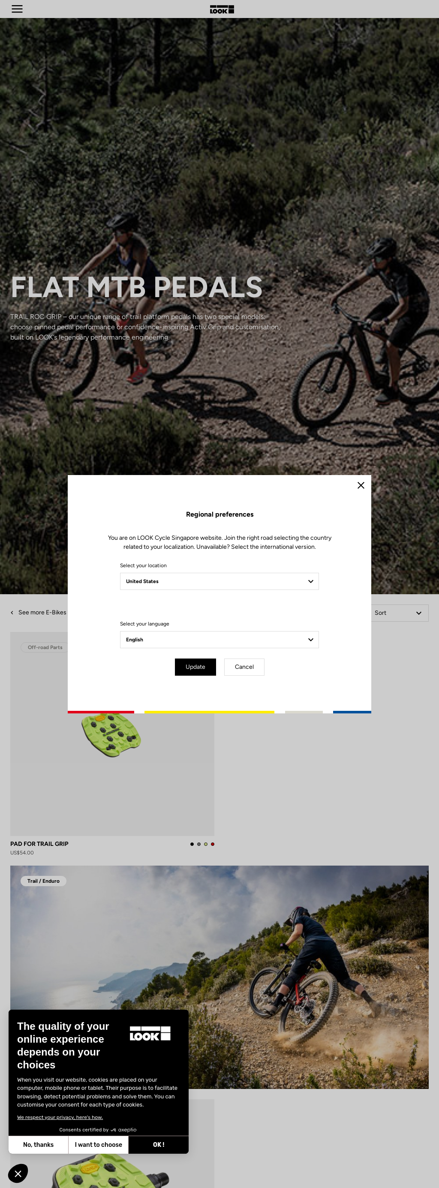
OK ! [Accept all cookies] (119, 1145)
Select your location (143, 565)
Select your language (144, 624)
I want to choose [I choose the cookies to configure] (59, 1145)
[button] (18, 1173)
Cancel (244, 667)
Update (195, 667)
